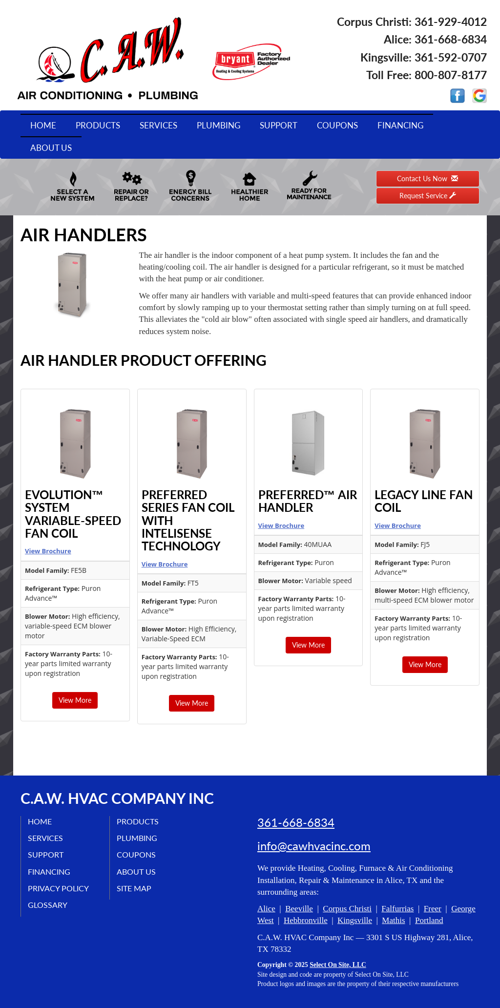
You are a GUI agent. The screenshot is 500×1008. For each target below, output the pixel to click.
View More (75, 700)
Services (158, 125)
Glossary (48, 904)
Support (278, 125)
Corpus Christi (347, 908)
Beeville (299, 908)
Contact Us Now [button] (427, 178)
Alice (266, 908)
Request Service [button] (427, 195)
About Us (51, 148)
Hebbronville (306, 920)
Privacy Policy (58, 888)
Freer (432, 908)
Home (43, 125)
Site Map (134, 888)
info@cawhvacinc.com (314, 846)
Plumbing (218, 125)
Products (98, 125)
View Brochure (48, 550)
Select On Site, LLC (338, 964)
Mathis (393, 920)
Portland (429, 920)
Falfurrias (397, 908)
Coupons (337, 125)
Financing (400, 125)
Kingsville (354, 920)
